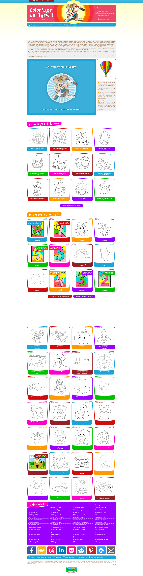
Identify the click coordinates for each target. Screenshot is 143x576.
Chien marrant (104, 421)
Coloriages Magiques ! (104, 15)
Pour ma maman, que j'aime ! (60, 472)
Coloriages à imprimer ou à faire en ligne (52, 25)
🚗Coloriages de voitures (78, 532)
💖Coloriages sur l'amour (34, 529)
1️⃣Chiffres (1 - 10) (55, 537)
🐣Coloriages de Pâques (100, 519)
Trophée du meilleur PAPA (60, 421)
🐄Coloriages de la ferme (56, 519)
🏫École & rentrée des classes (35, 519)
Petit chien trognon (37, 497)
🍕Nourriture (76, 512)
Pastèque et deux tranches (37, 421)
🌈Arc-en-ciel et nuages (100, 510)
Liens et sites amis (83, 557)
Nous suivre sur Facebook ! (97, 557)
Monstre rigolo (82, 421)
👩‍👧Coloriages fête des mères (79, 524)
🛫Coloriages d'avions (100, 534)
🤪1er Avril (75, 537)
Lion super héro (60, 371)
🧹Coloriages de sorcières (101, 542)
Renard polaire (104, 472)
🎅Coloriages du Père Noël (79, 514)
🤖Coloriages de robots (56, 529)
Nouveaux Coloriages (104, 11)
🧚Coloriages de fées (55, 542)
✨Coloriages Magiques (55, 510)
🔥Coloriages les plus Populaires (57, 505)
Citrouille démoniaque (104, 447)
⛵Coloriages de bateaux (78, 507)
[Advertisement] (71, 33)
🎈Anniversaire (98, 514)
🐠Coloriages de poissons (79, 519)
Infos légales (58, 557)
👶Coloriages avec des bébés (101, 524)
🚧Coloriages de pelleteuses (79, 534)
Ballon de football (104, 371)
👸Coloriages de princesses (35, 527)
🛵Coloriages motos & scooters (36, 537)
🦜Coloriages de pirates (34, 539)
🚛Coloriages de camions (100, 532)
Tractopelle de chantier (59, 497)
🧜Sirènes (75, 542)
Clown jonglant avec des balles (59, 396)
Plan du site (41, 557)
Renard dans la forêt (37, 472)
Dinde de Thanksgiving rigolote (37, 447)
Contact (49, 557)
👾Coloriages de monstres (79, 527)
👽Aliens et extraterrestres (57, 527)
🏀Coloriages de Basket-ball (57, 517)
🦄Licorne (53, 532)
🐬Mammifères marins (56, 522)
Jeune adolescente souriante (104, 396)
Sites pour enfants (71, 572)
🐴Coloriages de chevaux (100, 522)
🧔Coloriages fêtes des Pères (101, 539)
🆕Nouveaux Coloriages (55, 507)
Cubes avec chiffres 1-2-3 (82, 396)
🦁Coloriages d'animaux (34, 532)
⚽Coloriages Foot (99, 505)
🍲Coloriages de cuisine (100, 512)
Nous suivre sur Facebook (105, 19)
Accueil (32, 557)
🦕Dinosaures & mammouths (101, 537)
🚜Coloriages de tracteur (34, 534)
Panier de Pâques (82, 198)
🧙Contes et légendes (34, 542)
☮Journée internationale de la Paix (80, 505)
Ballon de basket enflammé (37, 396)
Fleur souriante (82, 447)
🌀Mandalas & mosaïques (100, 507)
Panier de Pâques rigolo (82, 148)
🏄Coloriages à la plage (78, 517)
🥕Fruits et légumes (99, 529)
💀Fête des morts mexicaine (101, 527)
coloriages (113, 561)
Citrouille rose (82, 346)
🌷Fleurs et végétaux (33, 512)
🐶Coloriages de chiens (34, 524)
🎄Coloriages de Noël (56, 514)
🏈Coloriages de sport (100, 517)
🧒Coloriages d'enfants (78, 539)
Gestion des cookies (69, 557)
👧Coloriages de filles (55, 524)
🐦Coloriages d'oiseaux (34, 522)
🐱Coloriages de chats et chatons (80, 522)
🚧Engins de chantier (55, 534)
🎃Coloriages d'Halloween (34, 514)
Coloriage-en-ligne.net (36, 25)
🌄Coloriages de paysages (79, 510)
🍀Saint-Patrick (54, 512)
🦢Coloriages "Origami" (56, 539)
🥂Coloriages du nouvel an (79, 529)
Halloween (59, 346)
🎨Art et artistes (32, 517)
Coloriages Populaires (104, 7)
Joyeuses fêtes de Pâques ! (82, 173)
